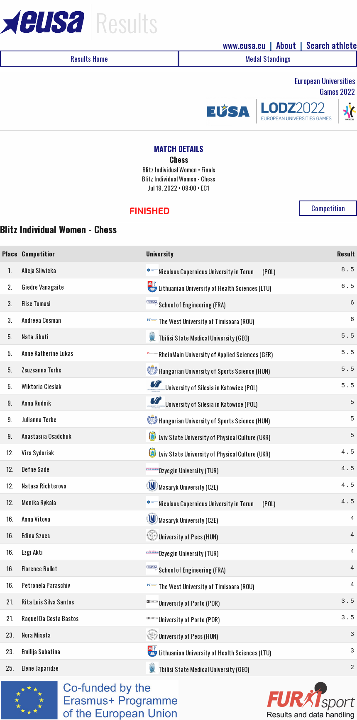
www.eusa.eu (244, 45)
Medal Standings (268, 58)
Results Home (89, 58)
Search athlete (331, 45)
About (286, 45)
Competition (328, 208)
